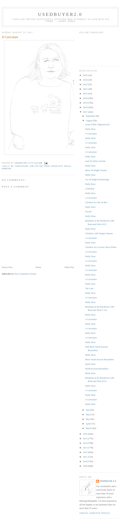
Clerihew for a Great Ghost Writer (100, 247)
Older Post (69, 267)
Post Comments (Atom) (25, 273)
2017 (85, 112)
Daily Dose (90, 129)
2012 (85, 452)
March (89, 428)
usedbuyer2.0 (60, 14)
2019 (85, 102)
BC (12, 166)
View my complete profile (94, 513)
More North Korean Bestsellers (99, 359)
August (89, 120)
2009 (85, 466)
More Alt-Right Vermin (96, 170)
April (88, 423)
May (88, 419)
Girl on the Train (40, 166)
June (88, 414)
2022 (85, 89)
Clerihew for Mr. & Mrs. (96, 202)
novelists (57, 166)
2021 (85, 93)
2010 (85, 461)
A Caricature (91, 133)
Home (38, 267)
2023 (85, 84)
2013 (85, 447)
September (91, 116)
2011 (85, 456)
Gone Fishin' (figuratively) (97, 124)
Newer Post (7, 267)
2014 (85, 443)
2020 (85, 98)
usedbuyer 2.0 (108, 481)
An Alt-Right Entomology (97, 179)
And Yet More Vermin (95, 161)
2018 (85, 107)
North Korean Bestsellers (96, 368)
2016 (85, 434)
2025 (85, 75)
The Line (89, 288)
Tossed (88, 211)
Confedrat (89, 188)
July (88, 410)
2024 (85, 79)
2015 (85, 438)
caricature (21, 166)
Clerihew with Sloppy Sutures (99, 233)
